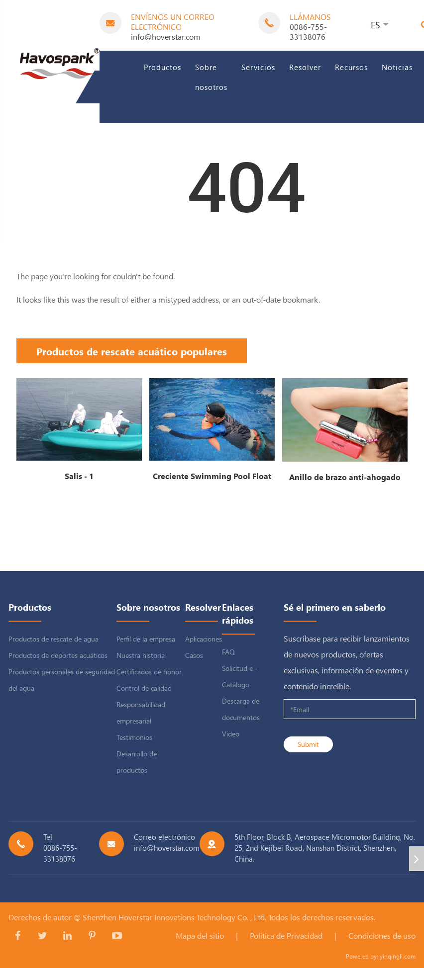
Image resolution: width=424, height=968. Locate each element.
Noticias (397, 67)
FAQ (228, 651)
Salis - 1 (79, 476)
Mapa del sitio (200, 935)
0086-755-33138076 (308, 31)
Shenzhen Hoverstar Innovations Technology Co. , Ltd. (174, 917)
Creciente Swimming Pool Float (212, 476)
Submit (308, 744)
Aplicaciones (203, 639)
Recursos (351, 67)
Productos (162, 67)
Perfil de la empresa (145, 639)
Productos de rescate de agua (53, 639)
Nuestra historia (140, 655)
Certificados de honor (149, 671)
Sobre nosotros (211, 77)
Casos (194, 655)
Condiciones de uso (382, 935)
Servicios (258, 67)
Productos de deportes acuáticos (57, 655)
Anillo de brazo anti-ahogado (345, 477)
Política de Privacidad (286, 935)
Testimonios (134, 737)
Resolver (305, 67)
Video (230, 733)
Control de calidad (144, 688)
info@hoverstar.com (166, 36)
